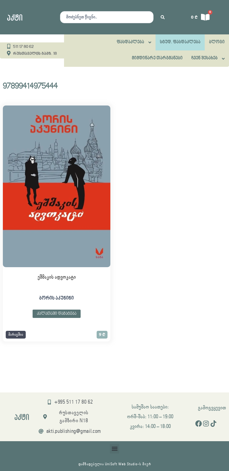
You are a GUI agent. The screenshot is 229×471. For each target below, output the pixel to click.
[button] (16, 335)
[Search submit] (162, 17)
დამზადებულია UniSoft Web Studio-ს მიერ (114, 464)
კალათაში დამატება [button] (56, 314)
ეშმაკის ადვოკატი (56, 277)
